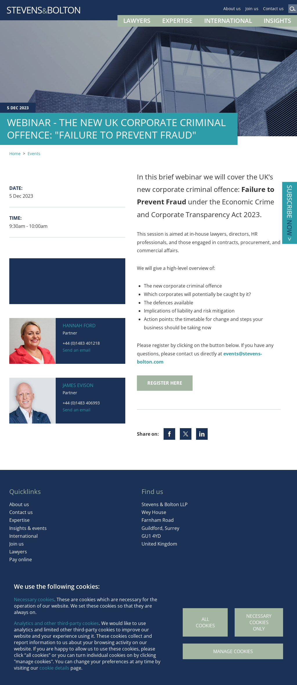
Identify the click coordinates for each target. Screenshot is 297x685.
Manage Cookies (233, 651)
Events (34, 153)
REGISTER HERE (164, 383)
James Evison (78, 385)
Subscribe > (289, 213)
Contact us (273, 8)
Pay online (20, 559)
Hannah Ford (79, 325)
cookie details (54, 668)
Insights (277, 21)
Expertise (177, 21)
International (228, 21)
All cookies (205, 622)
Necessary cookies (34, 599)
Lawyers (137, 21)
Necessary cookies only (258, 622)
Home (15, 153)
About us (232, 8)
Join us (251, 8)
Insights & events (28, 528)
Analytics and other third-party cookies (56, 623)
